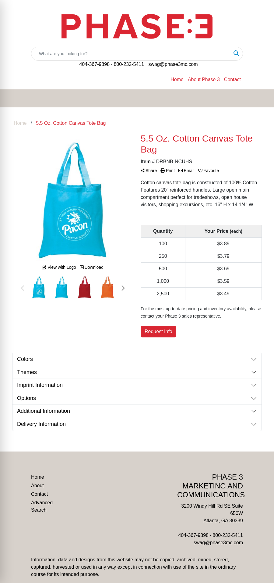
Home (177, 79)
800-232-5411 (129, 64)
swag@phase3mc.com (173, 64)
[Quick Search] (130, 54)
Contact (232, 79)
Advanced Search (42, 506)
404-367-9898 (94, 64)
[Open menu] (262, 98)
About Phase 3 (204, 79)
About (37, 485)
